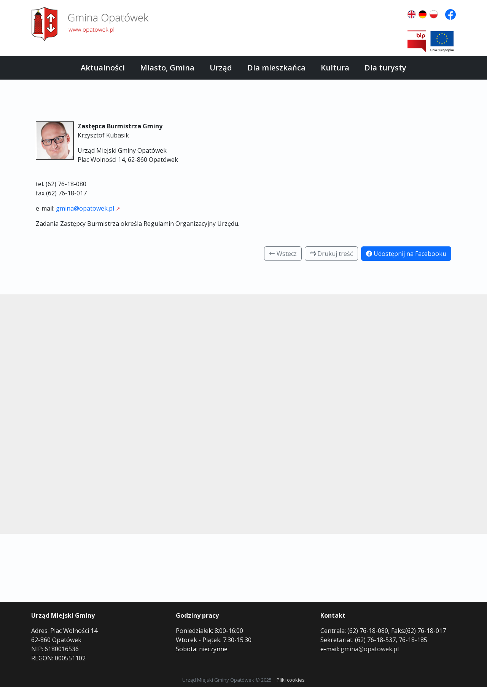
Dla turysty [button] (385, 67)
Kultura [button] (335, 67)
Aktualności (103, 67)
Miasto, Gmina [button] (167, 67)
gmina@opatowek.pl (85, 208)
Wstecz (283, 253)
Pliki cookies (291, 679)
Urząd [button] (221, 67)
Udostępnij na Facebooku (406, 253)
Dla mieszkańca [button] (276, 67)
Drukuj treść (331, 253)
